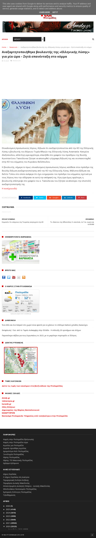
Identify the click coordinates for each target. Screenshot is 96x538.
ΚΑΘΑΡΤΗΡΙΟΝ (8, 413)
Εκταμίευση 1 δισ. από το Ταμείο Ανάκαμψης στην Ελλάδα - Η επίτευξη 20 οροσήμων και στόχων (41, 330)
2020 (8, 526)
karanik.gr (6, 404)
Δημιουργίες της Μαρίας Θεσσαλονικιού (20, 410)
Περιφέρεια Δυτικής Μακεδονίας (16, 483)
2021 (8, 523)
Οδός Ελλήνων (8, 407)
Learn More (44, 12)
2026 (8, 506)
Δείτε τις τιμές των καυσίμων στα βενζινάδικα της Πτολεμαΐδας (32, 386)
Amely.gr (6, 398)
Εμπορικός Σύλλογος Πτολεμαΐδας (17, 492)
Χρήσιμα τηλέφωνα (11, 463)
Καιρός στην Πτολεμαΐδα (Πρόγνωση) (18, 439)
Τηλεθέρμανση (9, 495)
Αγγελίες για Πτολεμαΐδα (13, 445)
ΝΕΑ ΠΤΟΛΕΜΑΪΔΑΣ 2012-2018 (14, 535)
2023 (8, 516)
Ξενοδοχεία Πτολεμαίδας (13, 454)
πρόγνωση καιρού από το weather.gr (20, 313)
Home (4, 47)
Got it (55, 12)
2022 (8, 519)
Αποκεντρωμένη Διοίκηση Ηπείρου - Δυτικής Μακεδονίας (26, 486)
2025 (8, 509)
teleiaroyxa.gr (8, 401)
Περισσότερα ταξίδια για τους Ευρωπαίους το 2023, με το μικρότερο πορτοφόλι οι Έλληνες (39, 335)
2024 (8, 513)
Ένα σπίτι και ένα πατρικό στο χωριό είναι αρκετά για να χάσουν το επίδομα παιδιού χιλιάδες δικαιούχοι (45, 325)
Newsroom (13, 47)
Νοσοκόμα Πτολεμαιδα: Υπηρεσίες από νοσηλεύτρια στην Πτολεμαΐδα (35, 416)
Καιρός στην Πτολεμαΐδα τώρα (15, 442)
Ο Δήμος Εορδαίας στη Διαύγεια (16, 477)
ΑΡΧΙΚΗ (5, 39)
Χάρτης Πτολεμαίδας (11, 457)
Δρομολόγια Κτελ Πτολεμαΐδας (15, 451)
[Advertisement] (48, 79)
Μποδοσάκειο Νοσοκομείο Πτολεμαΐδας (19, 489)
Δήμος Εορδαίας (9, 474)
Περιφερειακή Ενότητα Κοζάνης (16, 480)
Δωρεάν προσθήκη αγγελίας (14, 448)
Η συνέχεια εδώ (9, 188)
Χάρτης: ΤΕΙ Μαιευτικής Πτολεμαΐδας (18, 460)
